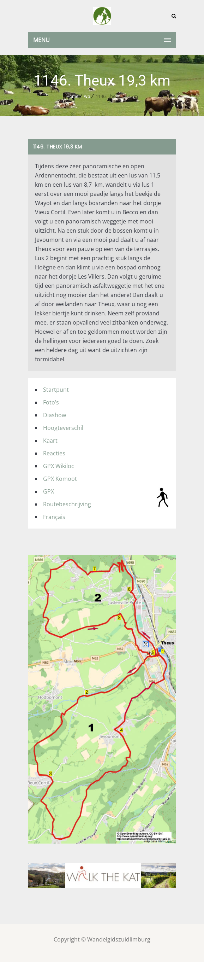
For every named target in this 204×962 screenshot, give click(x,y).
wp (87, 96)
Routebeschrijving (67, 504)
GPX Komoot (60, 479)
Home (72, 96)
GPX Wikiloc (58, 466)
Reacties (54, 453)
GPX (48, 491)
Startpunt (56, 389)
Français (54, 517)
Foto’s (51, 402)
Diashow (54, 415)
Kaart (50, 440)
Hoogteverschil (63, 428)
